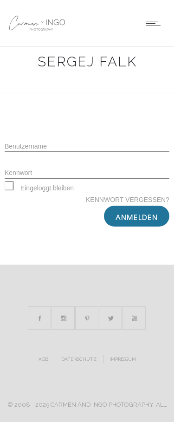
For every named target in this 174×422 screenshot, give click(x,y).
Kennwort (18, 172)
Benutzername (26, 146)
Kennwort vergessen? (127, 199)
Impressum (123, 359)
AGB (43, 359)
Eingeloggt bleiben (39, 188)
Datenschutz (79, 359)
